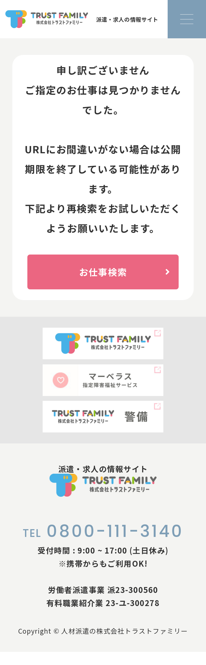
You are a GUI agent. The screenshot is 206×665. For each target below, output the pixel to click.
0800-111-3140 (103, 544)
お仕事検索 (127, 273)
